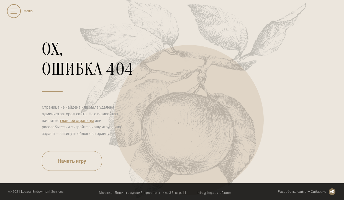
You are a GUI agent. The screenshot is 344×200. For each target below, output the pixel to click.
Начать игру (72, 161)
